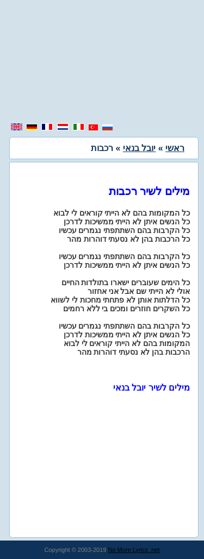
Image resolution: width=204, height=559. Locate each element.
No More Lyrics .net (134, 550)
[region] (102, 62)
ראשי (174, 148)
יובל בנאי (139, 148)
